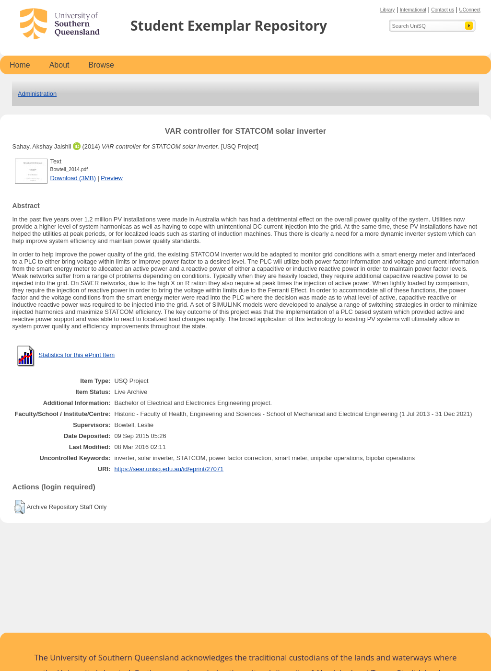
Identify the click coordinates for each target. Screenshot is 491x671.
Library (387, 9)
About (59, 65)
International (413, 9)
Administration (37, 93)
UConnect (469, 9)
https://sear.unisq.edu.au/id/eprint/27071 (168, 469)
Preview (112, 178)
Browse (101, 65)
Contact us (442, 9)
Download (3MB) (73, 178)
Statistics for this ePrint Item (77, 355)
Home (20, 65)
